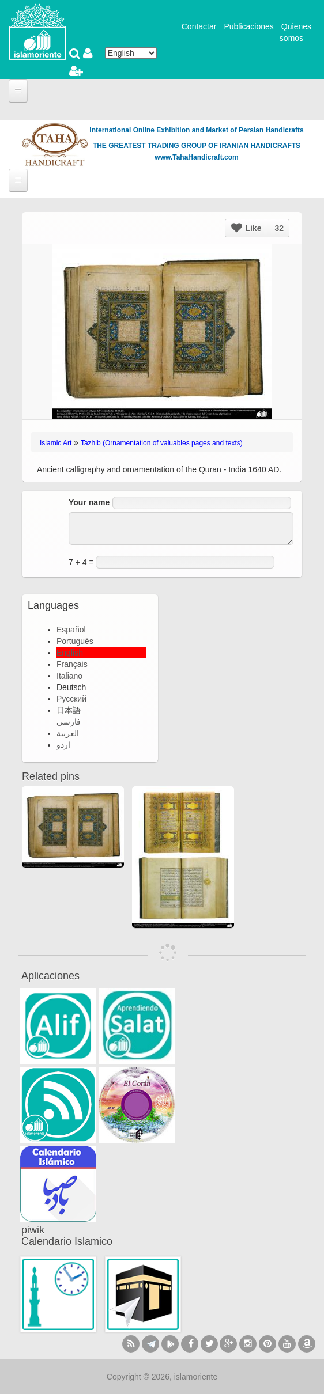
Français (72, 664)
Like (257, 228)
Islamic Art (55, 443)
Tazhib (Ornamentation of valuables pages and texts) (162, 443)
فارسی (68, 722)
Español (71, 629)
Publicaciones (248, 26)
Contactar (199, 26)
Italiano (69, 675)
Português (74, 641)
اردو (63, 744)
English (69, 652)
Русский (71, 698)
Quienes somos (295, 32)
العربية (67, 733)
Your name (89, 502)
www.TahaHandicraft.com (196, 157)
